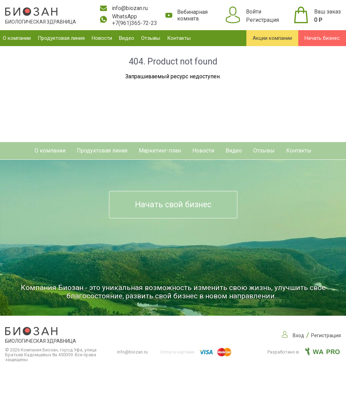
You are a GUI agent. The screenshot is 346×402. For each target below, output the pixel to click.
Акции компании (272, 38)
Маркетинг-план (160, 150)
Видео (126, 38)
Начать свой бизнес (173, 204)
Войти (253, 11)
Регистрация (262, 20)
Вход (298, 335)
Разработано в (303, 352)
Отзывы (150, 38)
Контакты (179, 38)
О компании (17, 38)
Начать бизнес (322, 38)
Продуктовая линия (61, 38)
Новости (102, 38)
